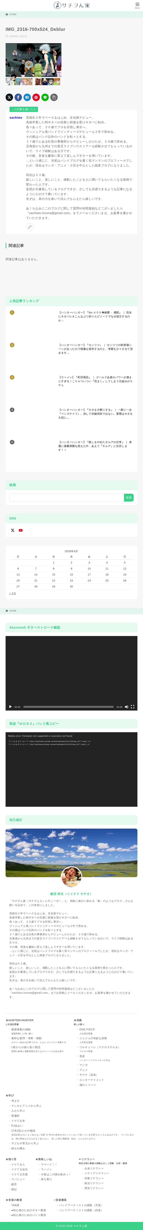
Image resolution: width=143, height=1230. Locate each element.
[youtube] (20, 530)
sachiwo (15, 117)
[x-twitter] (12, 530)
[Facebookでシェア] (18, 97)
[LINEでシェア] (45, 97)
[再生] (10, 707)
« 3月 (12, 593)
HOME (11, 14)
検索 (12, 485)
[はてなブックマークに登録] (27, 97)
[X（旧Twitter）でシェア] (9, 97)
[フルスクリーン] (132, 707)
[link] (30, 227)
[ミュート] (126, 707)
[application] (71, 673)
